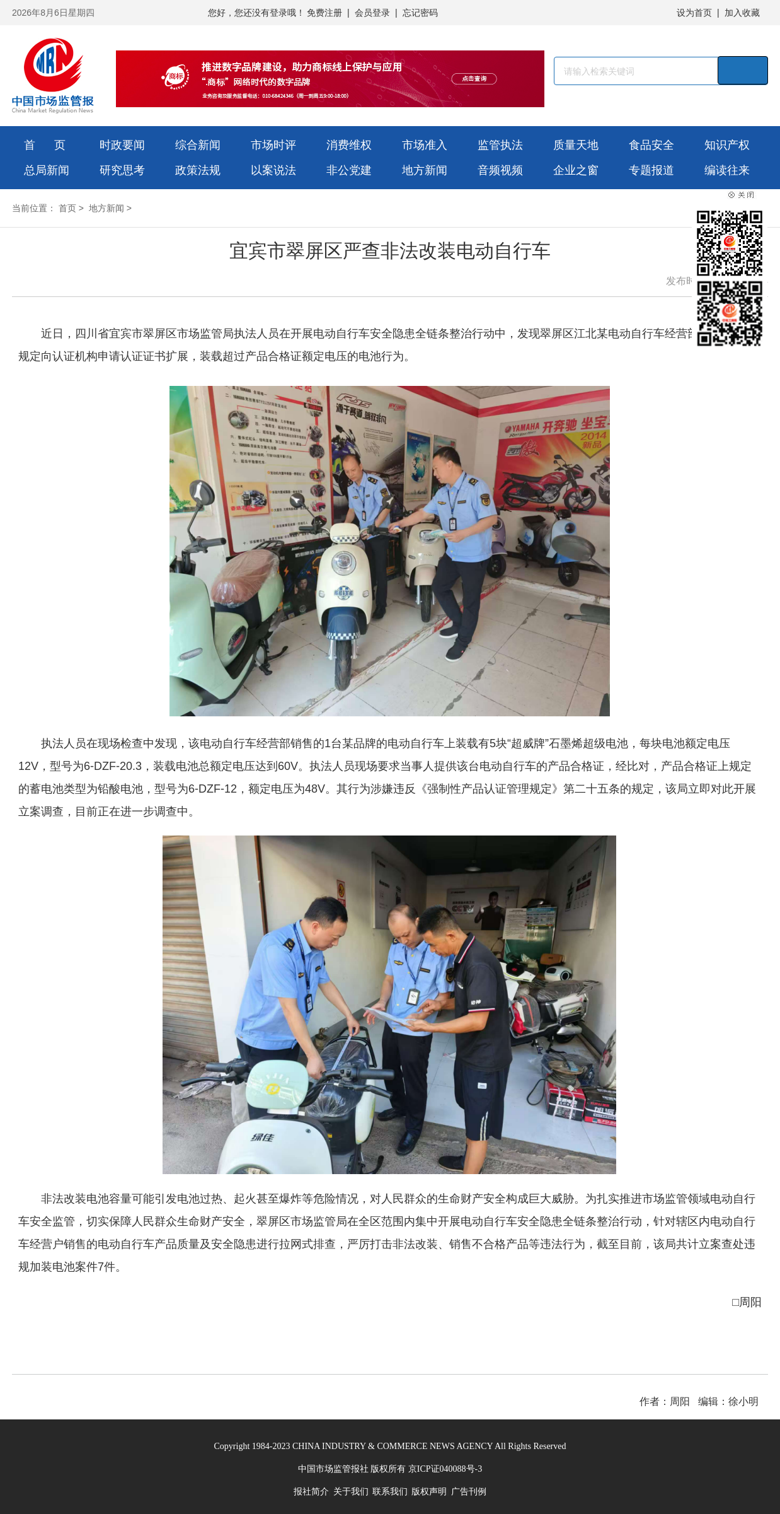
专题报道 (651, 170)
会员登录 (372, 13)
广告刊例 (468, 1491)
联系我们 (390, 1491)
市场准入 (424, 145)
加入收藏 (742, 13)
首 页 (45, 145)
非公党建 (349, 170)
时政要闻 (122, 145)
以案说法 (273, 170)
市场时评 (273, 145)
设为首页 (694, 13)
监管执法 (500, 145)
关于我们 (351, 1491)
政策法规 (198, 170)
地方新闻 (424, 170)
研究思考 (122, 170)
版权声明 (429, 1491)
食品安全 (651, 145)
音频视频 (500, 170)
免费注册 (324, 13)
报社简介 (311, 1491)
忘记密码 (420, 13)
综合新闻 (198, 145)
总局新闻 (46, 170)
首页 (67, 208)
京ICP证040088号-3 (445, 1469)
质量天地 (576, 145)
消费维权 (349, 145)
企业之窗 (576, 170)
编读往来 (727, 170)
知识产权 (727, 145)
